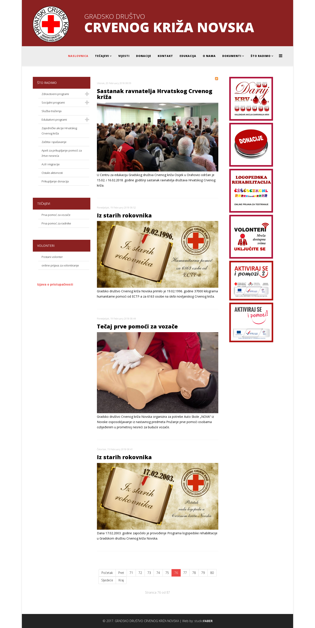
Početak (107, 573)
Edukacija (188, 56)
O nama (209, 56)
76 (176, 573)
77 (185, 573)
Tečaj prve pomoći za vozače (137, 326)
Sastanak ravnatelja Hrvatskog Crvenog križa (154, 94)
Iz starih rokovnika (124, 215)
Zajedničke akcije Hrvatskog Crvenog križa (59, 130)
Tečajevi (102, 56)
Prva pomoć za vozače (56, 215)
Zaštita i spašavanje (54, 142)
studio (203, 621)
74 (158, 573)
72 (140, 573)
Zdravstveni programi (55, 94)
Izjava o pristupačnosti (55, 284)
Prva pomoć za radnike (56, 223)
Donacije (143, 56)
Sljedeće (107, 580)
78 (194, 573)
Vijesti (124, 56)
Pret (121, 573)
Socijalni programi (53, 102)
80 (212, 573)
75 (167, 573)
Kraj (121, 580)
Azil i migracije (51, 164)
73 (149, 573)
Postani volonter (52, 257)
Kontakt (165, 56)
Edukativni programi (54, 120)
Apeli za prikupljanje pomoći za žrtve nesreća (62, 153)
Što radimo (261, 56)
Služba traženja (51, 111)
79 (203, 573)
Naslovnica (78, 56)
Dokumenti (231, 56)
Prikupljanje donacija (55, 181)
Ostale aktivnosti (52, 173)
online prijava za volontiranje (60, 265)
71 (131, 573)
